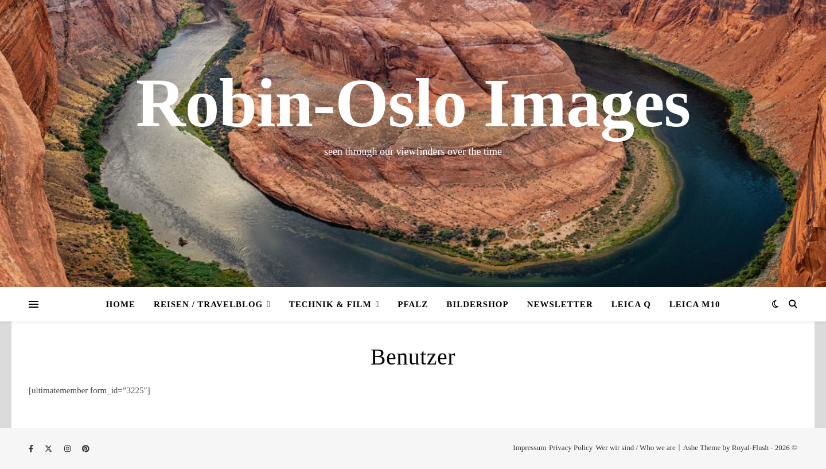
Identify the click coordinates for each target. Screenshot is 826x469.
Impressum (529, 447)
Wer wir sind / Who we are (635, 447)
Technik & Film (330, 304)
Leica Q (631, 304)
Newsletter (560, 304)
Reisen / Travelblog (208, 304)
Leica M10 (694, 304)
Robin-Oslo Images (413, 103)
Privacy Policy (571, 447)
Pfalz (413, 304)
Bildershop (477, 304)
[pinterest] (85, 448)
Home (121, 304)
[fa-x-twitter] (49, 448)
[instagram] (68, 448)
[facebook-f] (32, 448)
